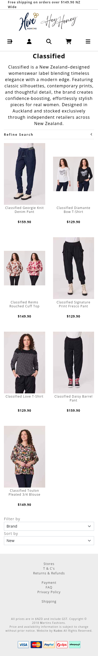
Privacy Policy (49, 592)
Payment (49, 582)
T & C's (49, 568)
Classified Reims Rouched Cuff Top (24, 304)
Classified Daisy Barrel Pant (73, 398)
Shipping (49, 601)
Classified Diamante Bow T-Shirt (73, 210)
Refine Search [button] (48, 134)
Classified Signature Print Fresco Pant (73, 304)
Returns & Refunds (49, 573)
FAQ (48, 587)
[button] (9, 41)
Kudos (58, 630)
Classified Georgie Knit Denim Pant (24, 210)
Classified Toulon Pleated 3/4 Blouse (25, 492)
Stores (49, 564)
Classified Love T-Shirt (24, 396)
